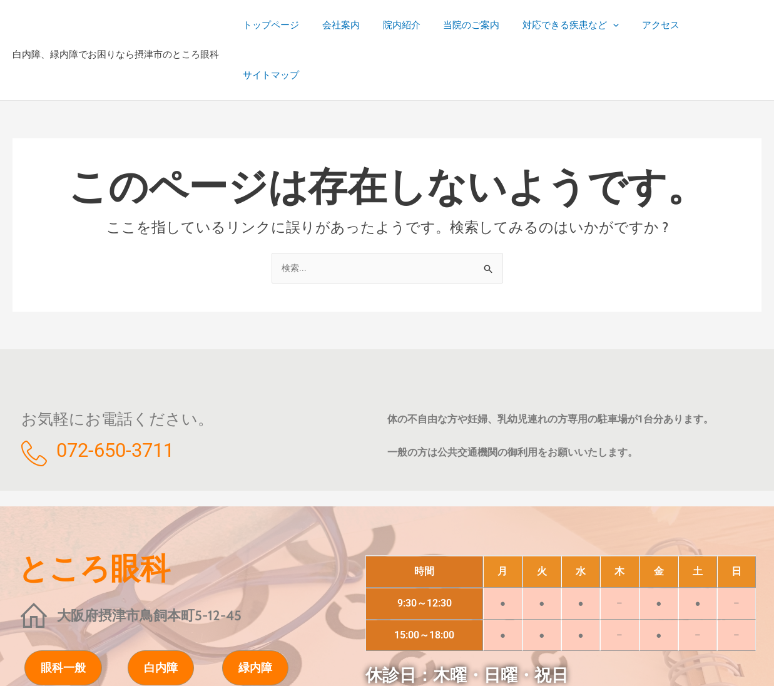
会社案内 (355, 25)
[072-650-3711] (34, 404)
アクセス (658, 25)
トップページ (290, 25)
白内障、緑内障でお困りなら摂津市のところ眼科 (116, 29)
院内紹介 (411, 25)
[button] (615, 25)
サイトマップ (724, 25)
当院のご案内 (477, 25)
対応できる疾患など (572, 25)
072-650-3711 (115, 400)
